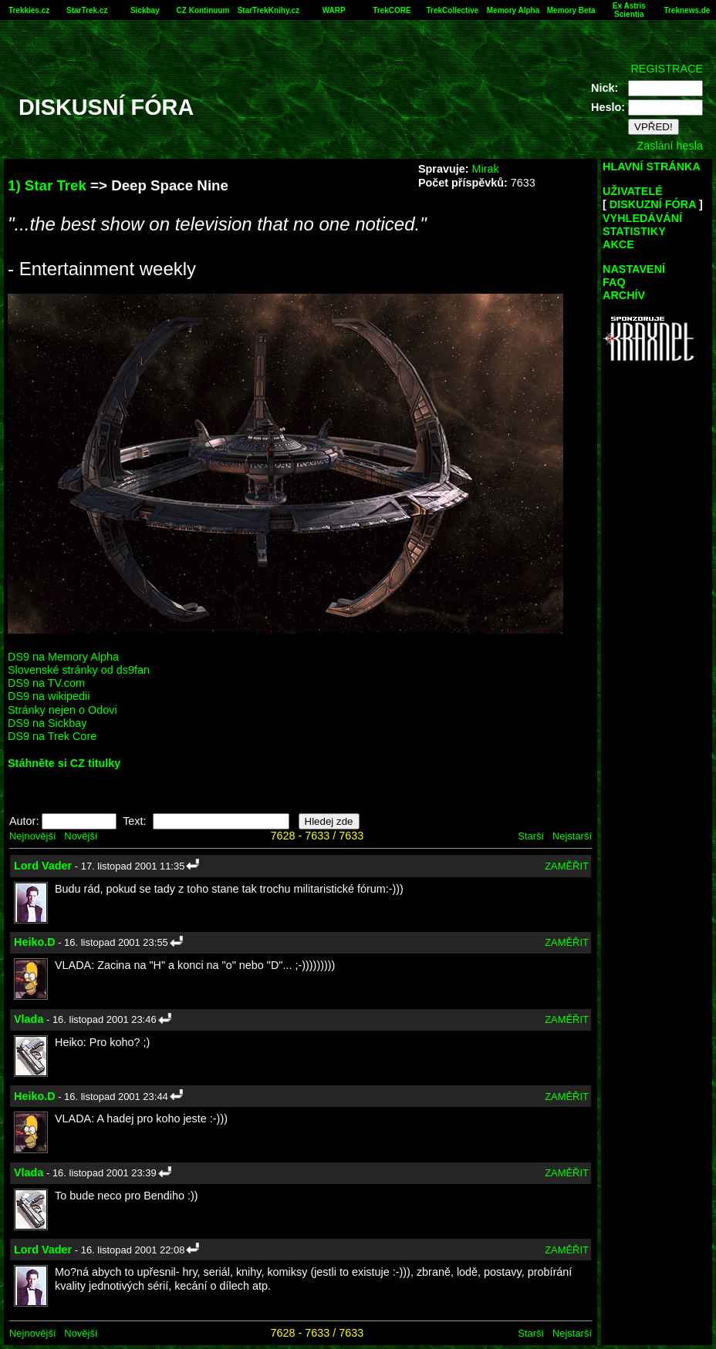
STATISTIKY (634, 231)
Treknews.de (687, 10)
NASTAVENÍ (634, 269)
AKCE (618, 244)
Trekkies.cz (28, 10)
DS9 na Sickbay (47, 723)
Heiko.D (35, 942)
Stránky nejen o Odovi (62, 710)
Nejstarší (572, 836)
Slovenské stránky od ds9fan (79, 670)
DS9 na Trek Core (52, 736)
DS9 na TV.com (46, 683)
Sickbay (145, 10)
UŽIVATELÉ (633, 191)
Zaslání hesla (670, 146)
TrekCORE (391, 10)
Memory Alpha (513, 10)
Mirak (484, 169)
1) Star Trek (47, 185)
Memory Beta (571, 10)
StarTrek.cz (86, 10)
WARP (334, 10)
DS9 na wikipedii (49, 696)
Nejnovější (32, 836)
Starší (531, 836)
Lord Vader (43, 866)
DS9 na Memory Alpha (63, 657)
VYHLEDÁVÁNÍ (642, 218)
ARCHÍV (624, 295)
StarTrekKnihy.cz (268, 10)
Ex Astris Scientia (629, 10)
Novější (80, 836)
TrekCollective (453, 10)
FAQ (614, 282)
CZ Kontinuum (203, 10)
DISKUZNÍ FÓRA (653, 204)
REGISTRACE (666, 68)
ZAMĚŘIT (567, 866)
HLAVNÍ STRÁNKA (652, 166)
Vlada (28, 1019)
